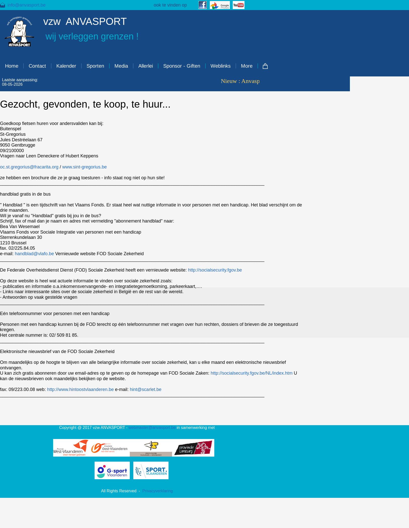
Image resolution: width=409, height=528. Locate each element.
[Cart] (265, 65)
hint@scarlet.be (145, 389)
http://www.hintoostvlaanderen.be (80, 389)
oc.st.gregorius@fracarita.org (29, 166)
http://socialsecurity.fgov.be (215, 270)
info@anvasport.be (27, 5)
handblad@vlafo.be (34, 253)
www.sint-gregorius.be (84, 166)
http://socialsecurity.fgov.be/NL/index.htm (252, 373)
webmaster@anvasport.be (152, 427)
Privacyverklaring (157, 491)
